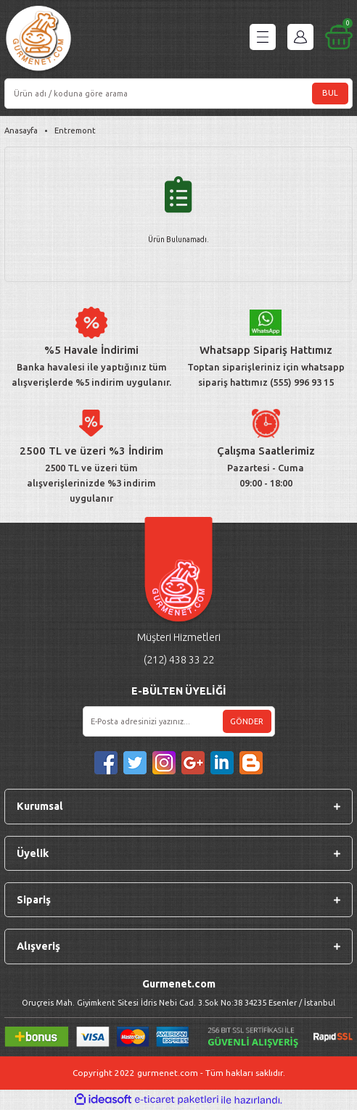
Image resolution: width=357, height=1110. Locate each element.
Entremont (75, 130)
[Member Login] (300, 37)
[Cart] (339, 37)
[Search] (178, 93)
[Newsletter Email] (179, 721)
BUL (330, 92)
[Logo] (38, 40)
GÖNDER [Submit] (246, 721)
